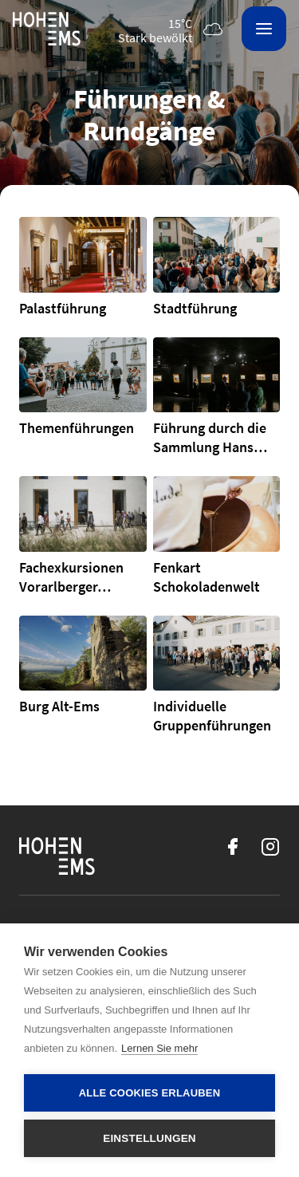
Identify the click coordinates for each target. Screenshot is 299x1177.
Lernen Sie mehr (159, 1048)
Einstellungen (149, 1138)
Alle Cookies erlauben (150, 1093)
